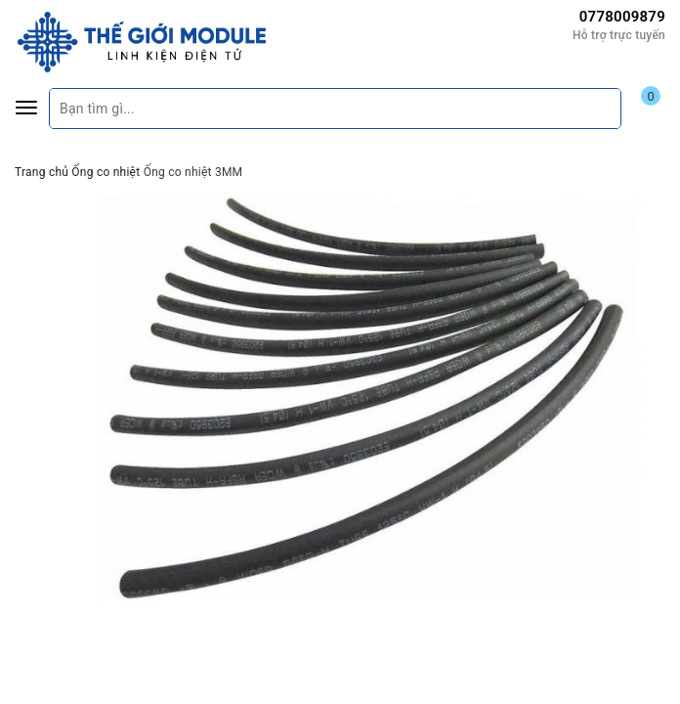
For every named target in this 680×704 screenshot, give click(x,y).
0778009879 (622, 16)
